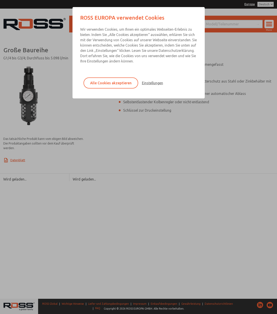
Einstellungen (152, 83)
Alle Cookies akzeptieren (111, 83)
